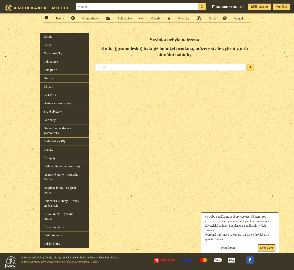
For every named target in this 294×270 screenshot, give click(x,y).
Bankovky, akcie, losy (58, 103)
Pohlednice (123, 18)
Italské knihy (52, 243)
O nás (211, 18)
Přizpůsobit (228, 247)
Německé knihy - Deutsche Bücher (61, 177)
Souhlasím (266, 247)
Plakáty (48, 149)
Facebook (250, 260)
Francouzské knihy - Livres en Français (61, 203)
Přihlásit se (259, 6)
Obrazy (48, 86)
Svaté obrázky (53, 111)
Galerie (154, 18)
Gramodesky (89, 18)
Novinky (183, 18)
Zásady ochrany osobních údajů (61, 257)
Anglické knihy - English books (60, 190)
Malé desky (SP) (54, 141)
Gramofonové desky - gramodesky (57, 130)
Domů (48, 36)
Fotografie (50, 70)
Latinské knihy (53, 235)
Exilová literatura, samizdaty (62, 166)
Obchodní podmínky (32, 257)
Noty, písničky (53, 53)
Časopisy (49, 158)
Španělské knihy (54, 227)
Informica (71, 261)
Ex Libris (50, 95)
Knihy (59, 18)
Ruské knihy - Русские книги (58, 216)
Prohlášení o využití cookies (94, 257)
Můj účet (281, 6)
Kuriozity (50, 120)
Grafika (48, 78)
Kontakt (238, 18)
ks (227, 6)
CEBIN (95, 261)
